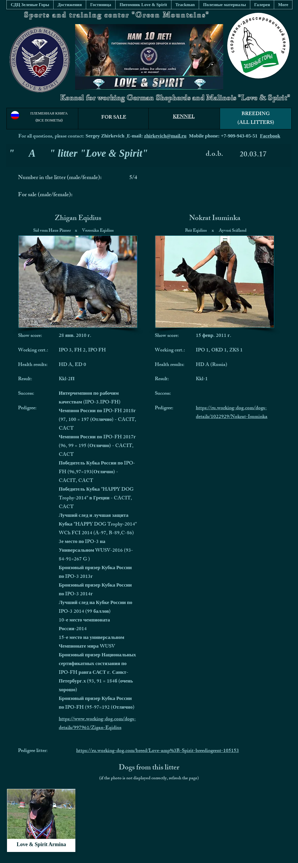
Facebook (270, 136)
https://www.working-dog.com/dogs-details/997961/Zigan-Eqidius (97, 723)
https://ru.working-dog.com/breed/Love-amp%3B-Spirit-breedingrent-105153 (157, 751)
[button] (224, 4)
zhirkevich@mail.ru (165, 136)
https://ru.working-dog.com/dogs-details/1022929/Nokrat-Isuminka (231, 412)
